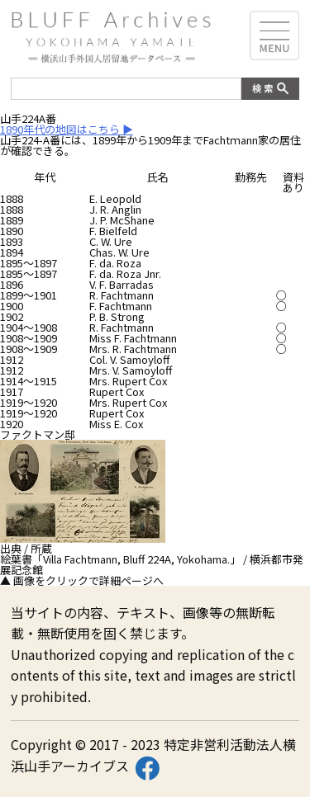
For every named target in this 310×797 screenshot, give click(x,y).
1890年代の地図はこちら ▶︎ (66, 129)
